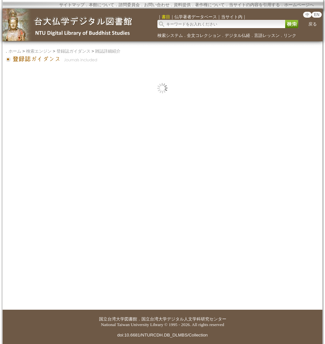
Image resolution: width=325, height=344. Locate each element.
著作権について (210, 4)
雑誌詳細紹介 (108, 51)
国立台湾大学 (111, 319)
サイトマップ (72, 4)
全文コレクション (204, 35)
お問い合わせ (157, 4)
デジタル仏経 (237, 35)
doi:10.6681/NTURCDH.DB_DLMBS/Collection (162, 335)
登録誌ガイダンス (73, 51)
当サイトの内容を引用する (254, 4)
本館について (101, 4)
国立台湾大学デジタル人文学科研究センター (183, 319)
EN (316, 14)
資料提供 (182, 4)
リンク (290, 35)
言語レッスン (267, 35)
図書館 (130, 319)
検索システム (170, 35)
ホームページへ (299, 4)
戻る (312, 24)
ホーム (14, 51)
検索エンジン (39, 51)
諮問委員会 (129, 4)
